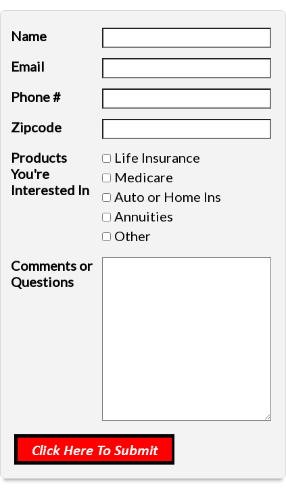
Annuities (143, 216)
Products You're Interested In (50, 173)
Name (29, 36)
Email (28, 66)
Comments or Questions (52, 273)
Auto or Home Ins (167, 196)
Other (132, 236)
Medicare (143, 177)
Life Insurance (157, 157)
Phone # (36, 96)
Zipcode (36, 127)
